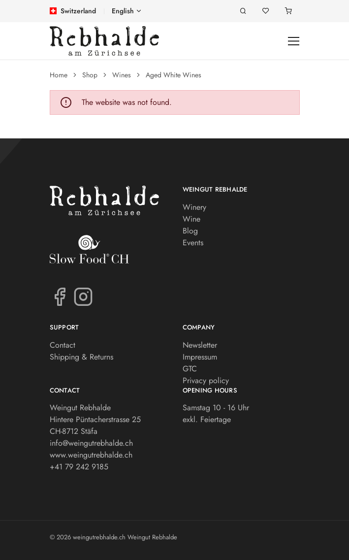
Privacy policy (206, 380)
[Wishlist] (265, 11)
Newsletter (200, 345)
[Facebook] (59, 296)
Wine (191, 219)
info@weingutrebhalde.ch (91, 443)
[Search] (243, 11)
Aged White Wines (173, 75)
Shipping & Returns (81, 356)
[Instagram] (83, 296)
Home (58, 75)
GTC (190, 368)
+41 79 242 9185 (79, 466)
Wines (121, 75)
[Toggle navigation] (293, 41)
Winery (194, 207)
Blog (190, 230)
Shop (89, 75)
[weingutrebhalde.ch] (104, 41)
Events (193, 242)
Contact (62, 345)
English (123, 11)
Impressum (200, 356)
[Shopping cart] (288, 11)
